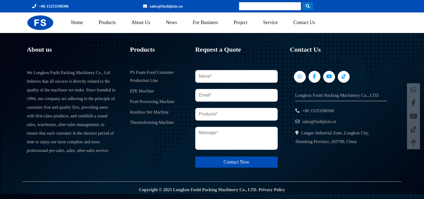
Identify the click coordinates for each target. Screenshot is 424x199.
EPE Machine (142, 91)
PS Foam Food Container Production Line (152, 76)
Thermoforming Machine (152, 122)
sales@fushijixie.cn (166, 6)
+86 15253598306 (54, 6)
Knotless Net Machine (149, 112)
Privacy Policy (272, 189)
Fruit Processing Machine (152, 101)
